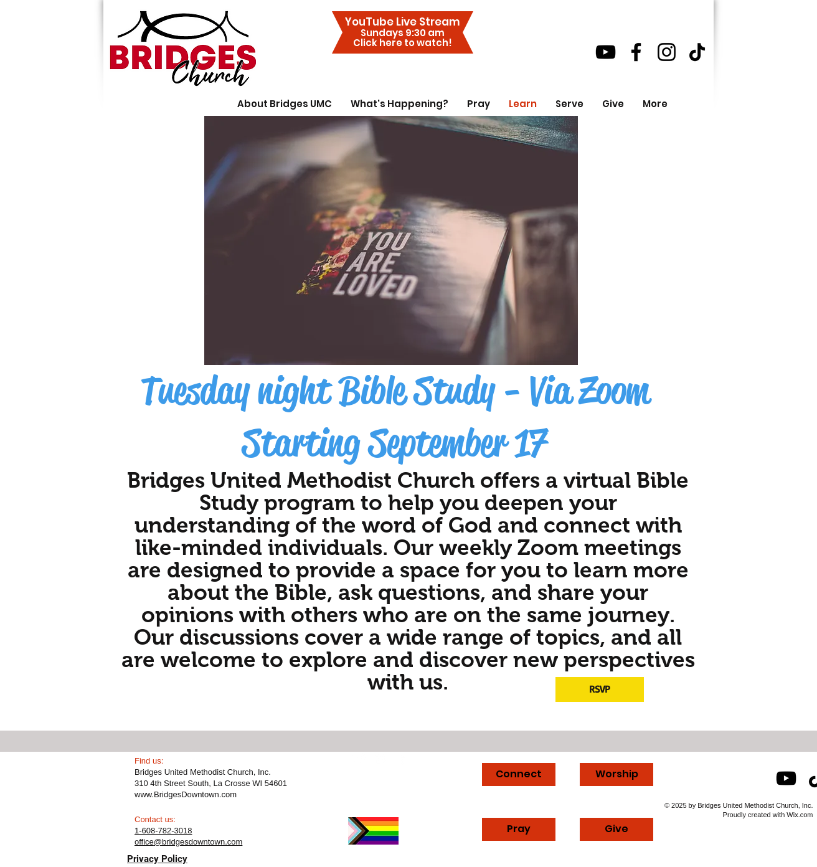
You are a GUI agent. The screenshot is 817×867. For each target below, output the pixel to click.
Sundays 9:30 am (403, 32)
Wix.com (799, 814)
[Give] (616, 829)
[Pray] (518, 829)
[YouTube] (605, 52)
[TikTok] (697, 52)
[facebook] (402, 759)
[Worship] (616, 774)
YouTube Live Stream (402, 21)
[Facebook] (636, 52)
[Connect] (518, 774)
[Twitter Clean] (360, 759)
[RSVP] (599, 689)
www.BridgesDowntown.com (186, 794)
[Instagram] (666, 52)
